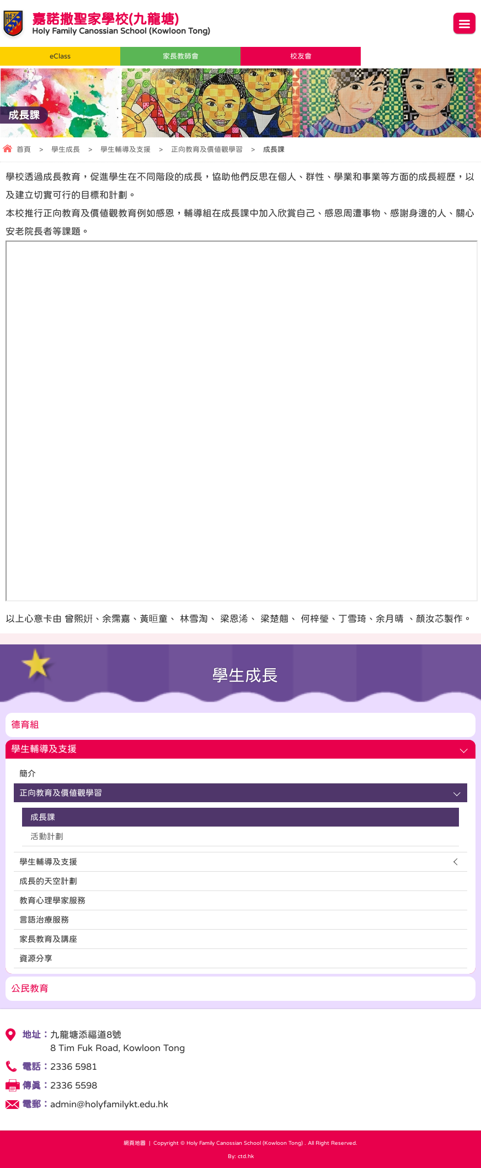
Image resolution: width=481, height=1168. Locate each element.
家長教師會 (181, 56)
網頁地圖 (135, 1142)
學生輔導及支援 (125, 149)
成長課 (42, 817)
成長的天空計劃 (48, 881)
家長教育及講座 (48, 939)
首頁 (24, 149)
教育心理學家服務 (52, 900)
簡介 (27, 773)
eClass (60, 56)
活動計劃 (46, 836)
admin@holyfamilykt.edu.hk (109, 1104)
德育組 (25, 724)
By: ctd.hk (241, 1156)
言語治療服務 (44, 919)
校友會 (301, 56)
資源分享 (35, 958)
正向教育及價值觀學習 (207, 149)
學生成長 (65, 149)
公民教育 (30, 988)
